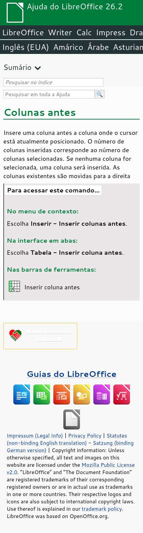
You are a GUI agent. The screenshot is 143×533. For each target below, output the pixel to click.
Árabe (98, 47)
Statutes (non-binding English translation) (67, 439)
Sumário (17, 67)
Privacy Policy (84, 435)
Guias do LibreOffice (72, 374)
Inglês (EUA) (25, 47)
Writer (60, 32)
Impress (111, 32)
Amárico (68, 47)
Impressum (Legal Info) (35, 435)
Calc (84, 32)
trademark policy (102, 508)
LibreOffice (23, 32)
